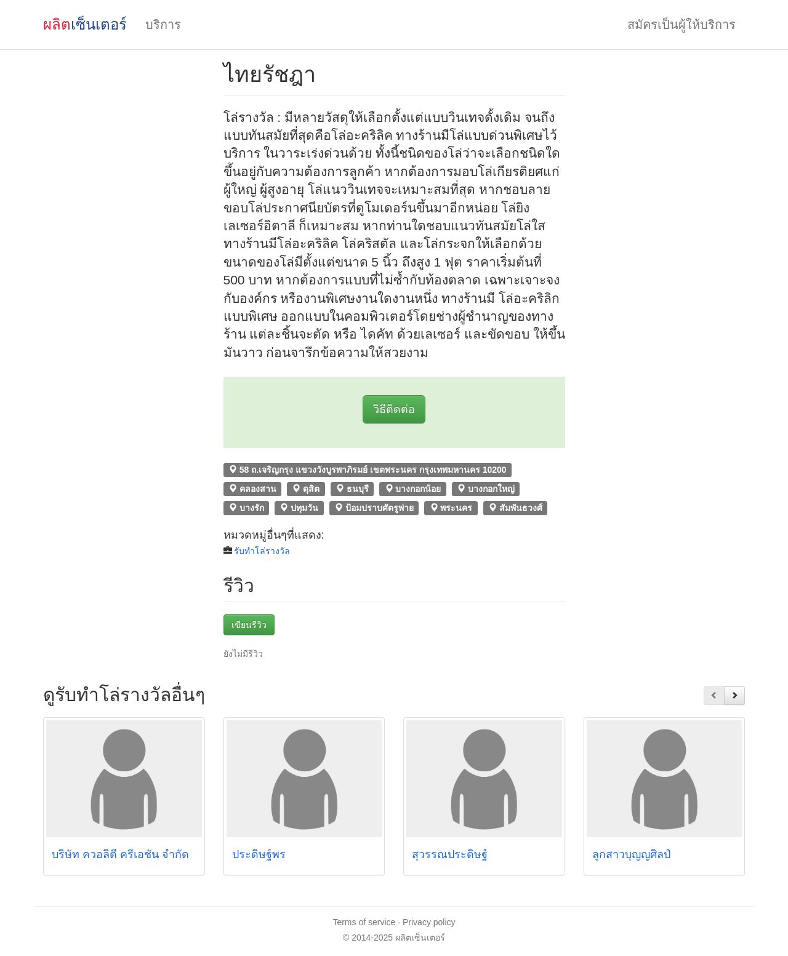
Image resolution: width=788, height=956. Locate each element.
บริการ (163, 24)
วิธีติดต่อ (394, 409)
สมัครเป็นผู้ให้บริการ (681, 24)
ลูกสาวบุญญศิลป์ (631, 854)
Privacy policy (429, 922)
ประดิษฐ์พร (259, 854)
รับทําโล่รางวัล (262, 551)
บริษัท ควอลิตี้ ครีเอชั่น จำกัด (120, 854)
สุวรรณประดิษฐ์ (450, 854)
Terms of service (363, 922)
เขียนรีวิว (249, 625)
